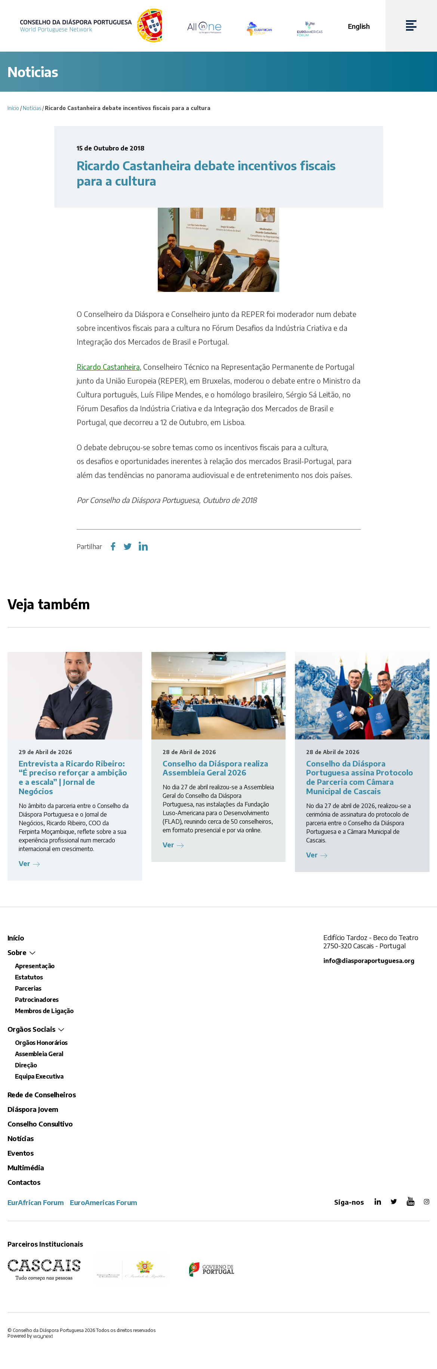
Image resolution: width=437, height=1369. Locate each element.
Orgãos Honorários (41, 1042)
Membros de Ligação (44, 1011)
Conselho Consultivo (40, 1123)
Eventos (20, 1153)
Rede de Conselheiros (41, 1094)
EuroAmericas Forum (103, 1202)
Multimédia (25, 1167)
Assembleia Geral (39, 1054)
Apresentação (35, 966)
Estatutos (29, 977)
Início (13, 108)
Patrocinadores (36, 999)
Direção (26, 1065)
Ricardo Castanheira (110, 366)
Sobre (16, 952)
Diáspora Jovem (32, 1109)
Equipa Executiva (39, 1076)
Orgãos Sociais (31, 1029)
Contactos (23, 1182)
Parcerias (28, 988)
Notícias (32, 108)
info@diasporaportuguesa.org (369, 960)
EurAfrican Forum (35, 1202)
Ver (24, 863)
